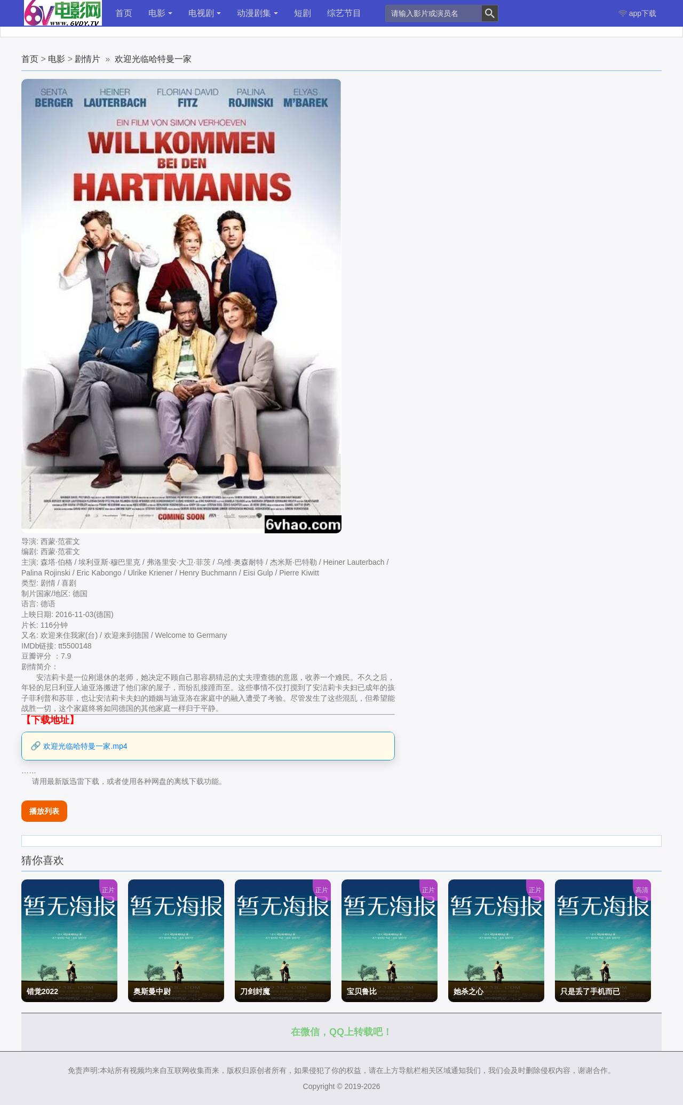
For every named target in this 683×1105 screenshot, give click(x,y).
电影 (160, 13)
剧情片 (87, 58)
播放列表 (44, 811)
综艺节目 (344, 13)
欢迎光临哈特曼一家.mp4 (85, 746)
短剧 (302, 13)
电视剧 (204, 13)
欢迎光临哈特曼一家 (153, 58)
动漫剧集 (257, 13)
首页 (123, 13)
